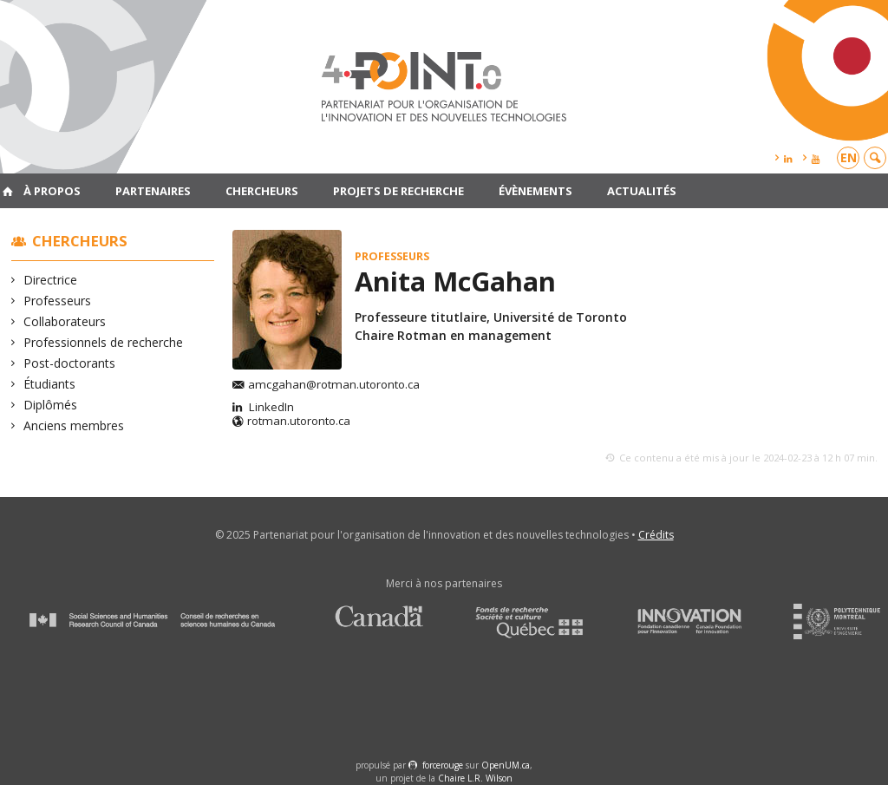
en (848, 157)
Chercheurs (261, 191)
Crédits (656, 534)
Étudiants (49, 384)
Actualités (641, 191)
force (442, 765)
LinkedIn (270, 408)
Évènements (535, 191)
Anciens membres (74, 425)
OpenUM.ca (505, 765)
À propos (52, 191)
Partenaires (153, 191)
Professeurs (57, 300)
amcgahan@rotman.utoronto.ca (334, 385)
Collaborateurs (65, 321)
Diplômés (50, 404)
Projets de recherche (398, 191)
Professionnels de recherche (103, 342)
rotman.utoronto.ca (298, 421)
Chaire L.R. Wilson (475, 778)
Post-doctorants (69, 363)
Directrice (50, 279)
